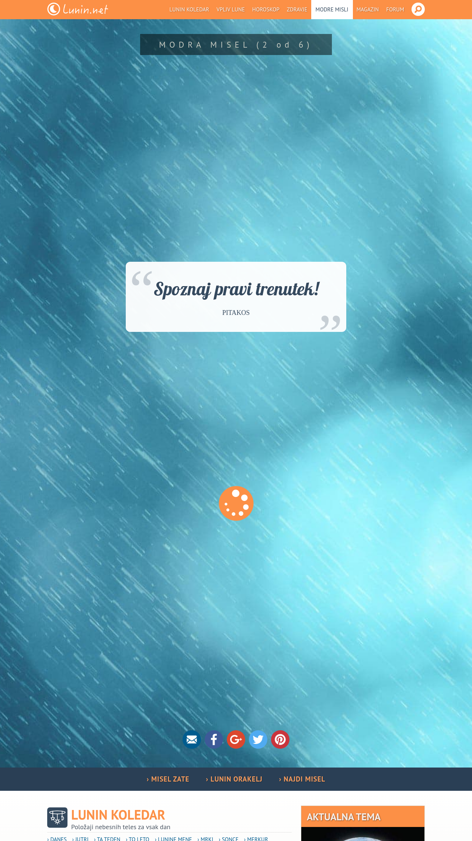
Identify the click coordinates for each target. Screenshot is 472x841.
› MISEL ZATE (168, 779)
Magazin (368, 9)
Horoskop (266, 9)
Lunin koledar (189, 9)
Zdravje (297, 9)
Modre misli (332, 9)
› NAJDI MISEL (302, 779)
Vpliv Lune (230, 9)
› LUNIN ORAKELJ (234, 779)
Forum (395, 9)
